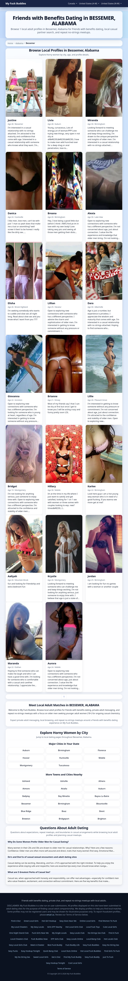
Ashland (26, 781)
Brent (101, 811)
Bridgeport (64, 818)
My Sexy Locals (37, 927)
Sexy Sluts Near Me (68, 921)
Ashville (64, 781)
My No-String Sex (22, 957)
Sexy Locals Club (77, 933)
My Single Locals (59, 933)
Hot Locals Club (111, 939)
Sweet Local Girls (40, 957)
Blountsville (102, 803)
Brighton (102, 818)
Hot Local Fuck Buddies (90, 951)
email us (50, 914)
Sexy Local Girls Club (18, 945)
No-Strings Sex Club (96, 933)
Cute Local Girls (110, 927)
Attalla (64, 788)
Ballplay (26, 796)
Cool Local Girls (75, 963)
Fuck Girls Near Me (40, 933)
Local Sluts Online (69, 951)
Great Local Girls (31, 921)
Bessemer (26, 803)
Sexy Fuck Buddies (91, 945)
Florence (102, 750)
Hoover (26, 758)
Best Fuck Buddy (55, 945)
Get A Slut (56, 957)
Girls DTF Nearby (54, 927)
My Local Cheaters (19, 927)
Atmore (26, 788)
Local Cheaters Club (19, 939)
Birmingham (64, 750)
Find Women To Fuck (107, 921)
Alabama (19, 43)
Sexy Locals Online (75, 939)
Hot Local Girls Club (74, 927)
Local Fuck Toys (93, 927)
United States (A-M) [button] (88, 3)
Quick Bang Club (50, 951)
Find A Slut (15, 921)
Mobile (102, 758)
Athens (101, 781)
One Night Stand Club (19, 933)
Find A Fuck (114, 933)
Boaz (64, 811)
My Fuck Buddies (16, 3)
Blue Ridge (26, 811)
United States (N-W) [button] (110, 3)
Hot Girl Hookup (49, 921)
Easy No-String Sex (110, 945)
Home (10, 43)
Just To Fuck (108, 957)
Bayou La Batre (102, 796)
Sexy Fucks (13, 951)
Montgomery (26, 765)
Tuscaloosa (64, 765)
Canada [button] (72, 3)
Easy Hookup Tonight (30, 951)
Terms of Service (64, 968)
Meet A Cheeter (37, 945)
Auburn (26, 750)
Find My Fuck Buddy (72, 957)
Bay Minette (64, 796)
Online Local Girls (87, 921)
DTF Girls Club (57, 939)
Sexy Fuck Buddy (92, 957)
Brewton (26, 818)
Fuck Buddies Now (39, 939)
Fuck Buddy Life (73, 945)
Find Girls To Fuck (112, 951)
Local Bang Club (93, 939)
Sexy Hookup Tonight (55, 963)
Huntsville (64, 758)
